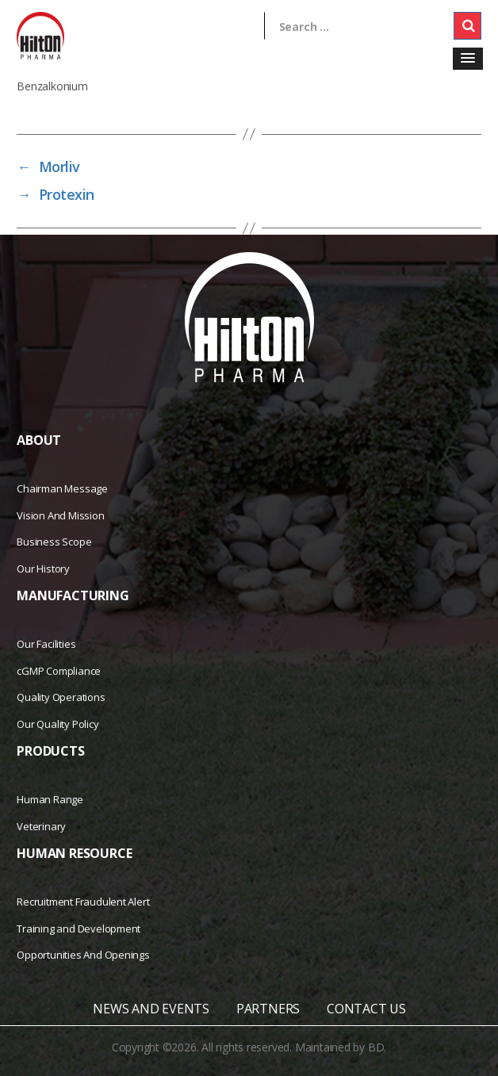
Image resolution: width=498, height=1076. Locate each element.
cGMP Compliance (59, 671)
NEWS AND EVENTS (151, 1008)
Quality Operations (61, 697)
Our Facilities (46, 644)
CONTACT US (366, 1008)
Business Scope (54, 541)
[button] (468, 59)
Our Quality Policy (57, 724)
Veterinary (41, 826)
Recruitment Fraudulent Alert (83, 901)
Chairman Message (62, 488)
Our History (43, 568)
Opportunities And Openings (83, 955)
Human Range (50, 799)
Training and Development (78, 928)
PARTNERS (268, 1008)
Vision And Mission (60, 515)
